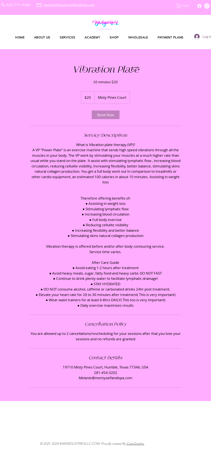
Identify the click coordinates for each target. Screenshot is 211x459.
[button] (184, 5)
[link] (105, 114)
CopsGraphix (135, 443)
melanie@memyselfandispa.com (69, 5)
